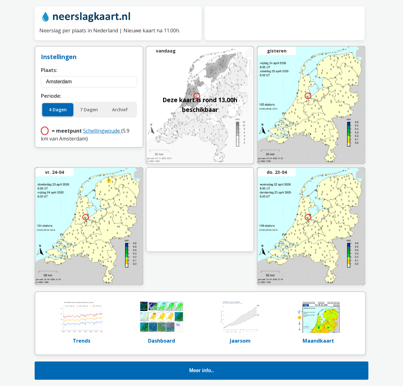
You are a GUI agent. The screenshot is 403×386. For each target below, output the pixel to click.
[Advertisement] (284, 22)
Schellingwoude (102, 130)
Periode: (51, 95)
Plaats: (49, 70)
